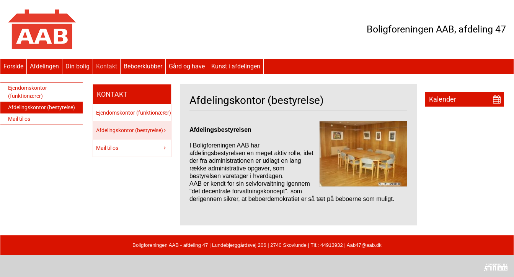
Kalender (442, 99)
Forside (13, 66)
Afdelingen (44, 66)
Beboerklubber (143, 66)
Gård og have (187, 66)
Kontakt (106, 66)
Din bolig (77, 66)
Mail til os (19, 119)
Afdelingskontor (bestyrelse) (41, 107)
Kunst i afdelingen (235, 66)
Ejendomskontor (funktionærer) (27, 92)
